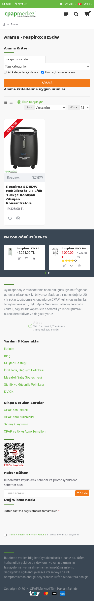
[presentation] (32, 521)
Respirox (13, 177)
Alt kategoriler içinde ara (21, 72)
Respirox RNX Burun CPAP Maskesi (75, 248)
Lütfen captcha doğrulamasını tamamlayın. (31, 510)
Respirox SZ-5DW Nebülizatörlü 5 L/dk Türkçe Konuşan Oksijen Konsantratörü (24, 195)
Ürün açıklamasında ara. (58, 72)
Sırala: (29, 107)
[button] (45, 273)
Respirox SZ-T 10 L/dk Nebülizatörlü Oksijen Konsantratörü (30, 248)
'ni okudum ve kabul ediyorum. (41, 535)
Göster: (74, 107)
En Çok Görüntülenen (25, 237)
